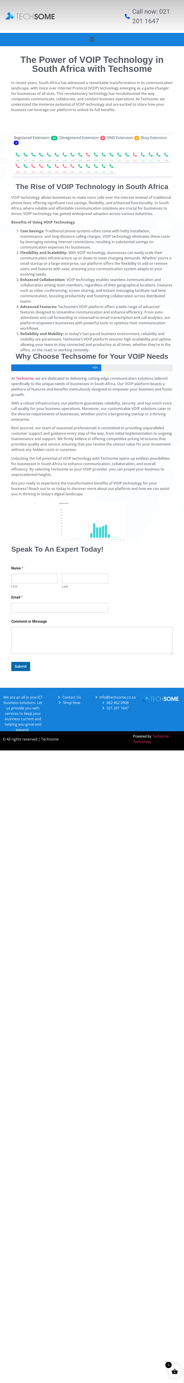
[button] (92, 39)
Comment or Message (29, 621)
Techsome (25, 378)
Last (65, 586)
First (14, 586)
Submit (21, 666)
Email (17, 597)
